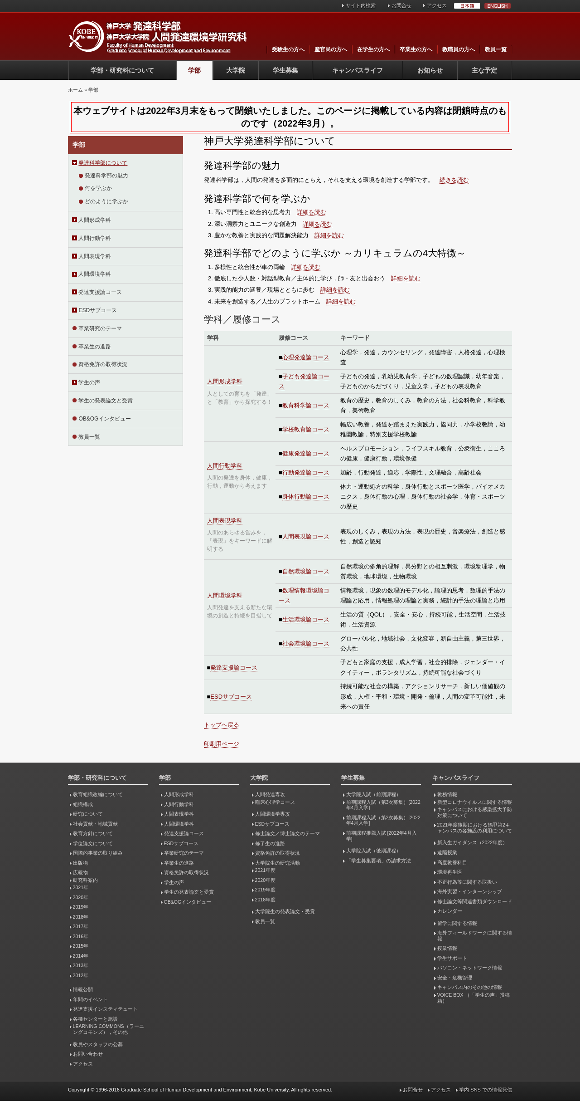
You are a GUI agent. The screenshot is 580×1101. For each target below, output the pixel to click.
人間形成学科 (94, 220)
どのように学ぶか (106, 201)
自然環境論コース (305, 571)
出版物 (80, 863)
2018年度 (265, 899)
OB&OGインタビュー (104, 419)
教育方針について (93, 833)
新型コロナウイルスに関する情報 (474, 802)
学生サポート (452, 958)
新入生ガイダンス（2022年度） (472, 842)
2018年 (80, 917)
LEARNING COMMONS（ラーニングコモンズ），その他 (108, 1029)
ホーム (75, 90)
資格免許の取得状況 (102, 364)
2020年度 (265, 880)
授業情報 (447, 948)
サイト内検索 (361, 5)
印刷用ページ (221, 743)
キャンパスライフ (357, 70)
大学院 (235, 70)
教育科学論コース (305, 405)
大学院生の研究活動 (277, 863)
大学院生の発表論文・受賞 (285, 911)
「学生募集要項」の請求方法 (378, 860)
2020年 (80, 897)
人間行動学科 (94, 238)
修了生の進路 (270, 843)
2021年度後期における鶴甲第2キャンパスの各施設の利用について (474, 827)
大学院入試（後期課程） (373, 850)
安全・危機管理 (454, 977)
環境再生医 (449, 872)
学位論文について (93, 843)
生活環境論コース (305, 619)
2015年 (80, 946)
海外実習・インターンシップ (469, 891)
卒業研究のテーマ (100, 328)
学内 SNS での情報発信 (485, 1089)
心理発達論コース (305, 357)
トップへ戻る (221, 724)
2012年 (80, 975)
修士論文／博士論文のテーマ (287, 833)
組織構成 (83, 804)
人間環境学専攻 (272, 814)
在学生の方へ (373, 49)
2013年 (80, 965)
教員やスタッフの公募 (98, 1044)
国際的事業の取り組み (98, 853)
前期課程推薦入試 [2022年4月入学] (381, 836)
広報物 (80, 872)
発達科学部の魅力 (106, 175)
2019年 (80, 907)
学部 (194, 70)
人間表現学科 (94, 256)
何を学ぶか (98, 188)
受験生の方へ (288, 49)
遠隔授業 (447, 852)
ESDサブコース (97, 310)
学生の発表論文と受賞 (105, 400)
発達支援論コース (100, 292)
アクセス (437, 5)
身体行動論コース (305, 496)
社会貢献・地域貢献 (95, 824)
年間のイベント (90, 999)
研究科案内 (85, 880)
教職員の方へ (458, 49)
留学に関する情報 (457, 923)
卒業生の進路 (94, 346)
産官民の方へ (330, 49)
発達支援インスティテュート (105, 1009)
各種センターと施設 (95, 1019)
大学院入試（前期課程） (373, 794)
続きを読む (454, 179)
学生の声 (89, 382)
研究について (88, 814)
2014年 (80, 956)
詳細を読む (311, 212)
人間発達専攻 (270, 794)
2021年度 (265, 870)
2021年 (80, 887)
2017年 (80, 926)
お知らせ (430, 70)
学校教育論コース (305, 429)
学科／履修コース (242, 319)
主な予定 (484, 70)
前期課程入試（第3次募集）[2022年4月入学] (383, 805)
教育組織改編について (98, 794)
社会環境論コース (305, 643)
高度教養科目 (452, 862)
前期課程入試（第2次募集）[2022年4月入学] (383, 820)
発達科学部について (102, 163)
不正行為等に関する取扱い (467, 882)
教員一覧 (496, 49)
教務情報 (447, 794)
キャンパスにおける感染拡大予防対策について (474, 812)
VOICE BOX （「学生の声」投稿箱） (473, 997)
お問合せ (401, 5)
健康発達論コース (305, 453)
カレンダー (449, 911)
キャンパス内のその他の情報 (469, 987)
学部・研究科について (122, 70)
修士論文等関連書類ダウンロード (474, 901)
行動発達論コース (305, 472)
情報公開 (83, 989)
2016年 (80, 936)
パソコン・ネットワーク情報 (469, 967)
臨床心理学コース (275, 802)
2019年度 (265, 889)
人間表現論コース (305, 536)
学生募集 (285, 70)
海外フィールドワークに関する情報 (474, 935)
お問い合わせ (88, 1054)
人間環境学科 (94, 274)
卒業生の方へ (416, 49)
